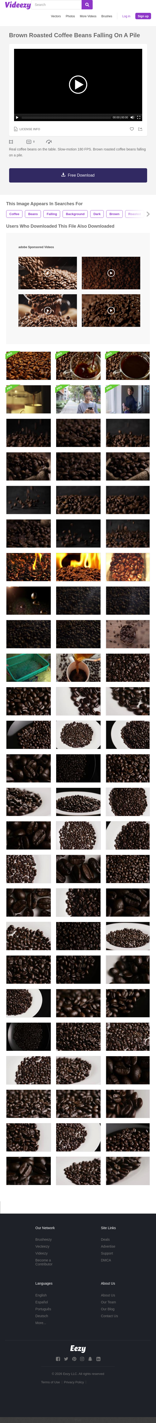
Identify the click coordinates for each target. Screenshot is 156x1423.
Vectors (56, 16)
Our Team (108, 1302)
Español (41, 1302)
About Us (108, 1295)
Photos (70, 16)
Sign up (143, 16)
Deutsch (41, 1316)
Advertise (108, 1246)
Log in (126, 16)
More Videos (88, 16)
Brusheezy (43, 1239)
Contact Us (109, 1316)
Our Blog (107, 1309)
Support (107, 1253)
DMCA (106, 1260)
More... (40, 1323)
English (41, 1295)
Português (43, 1309)
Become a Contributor (43, 1262)
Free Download (81, 175)
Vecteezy (42, 1246)
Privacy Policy (74, 1382)
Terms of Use (50, 1382)
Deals (105, 1239)
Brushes (106, 16)
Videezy (41, 1253)
